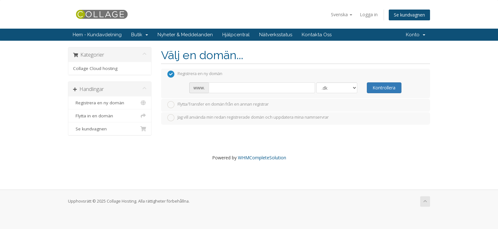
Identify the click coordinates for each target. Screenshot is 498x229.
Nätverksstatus (275, 35)
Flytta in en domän (109, 116)
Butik (139, 35)
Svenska (341, 14)
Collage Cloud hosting (95, 68)
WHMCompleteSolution (262, 158)
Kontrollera (384, 88)
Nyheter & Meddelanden (185, 35)
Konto (415, 35)
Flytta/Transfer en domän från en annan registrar (218, 104)
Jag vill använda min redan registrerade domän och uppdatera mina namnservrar (248, 117)
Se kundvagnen (409, 15)
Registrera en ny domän (109, 103)
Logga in (369, 14)
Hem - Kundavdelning (97, 35)
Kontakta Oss (317, 35)
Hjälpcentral (236, 35)
